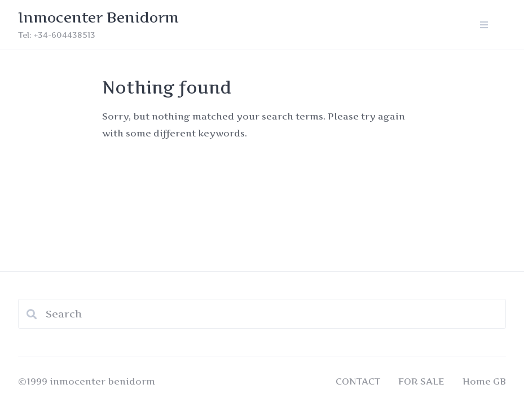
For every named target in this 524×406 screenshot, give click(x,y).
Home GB (484, 381)
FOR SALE (421, 381)
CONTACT (358, 381)
